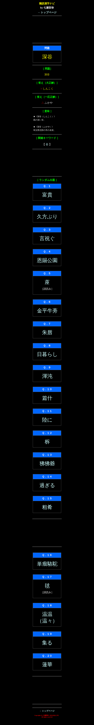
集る (47, 643)
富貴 (47, 195)
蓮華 (47, 664)
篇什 (47, 398)
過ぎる (47, 485)
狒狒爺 (47, 463)
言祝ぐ (47, 238)
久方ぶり (47, 216)
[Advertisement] (47, 29)
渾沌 (47, 376)
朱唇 (47, 332)
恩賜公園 (47, 260)
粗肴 (47, 507)
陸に (47, 420)
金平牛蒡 (47, 311)
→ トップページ (47, 12)
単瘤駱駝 (47, 564)
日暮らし (47, 354)
